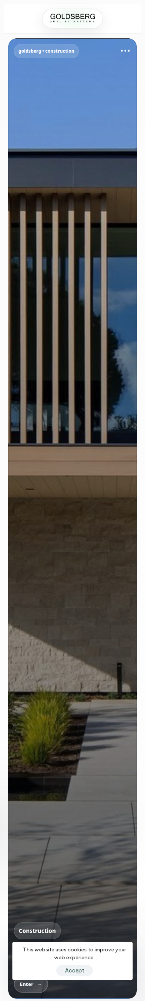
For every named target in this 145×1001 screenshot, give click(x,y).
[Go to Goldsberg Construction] (72, 518)
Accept (74, 970)
